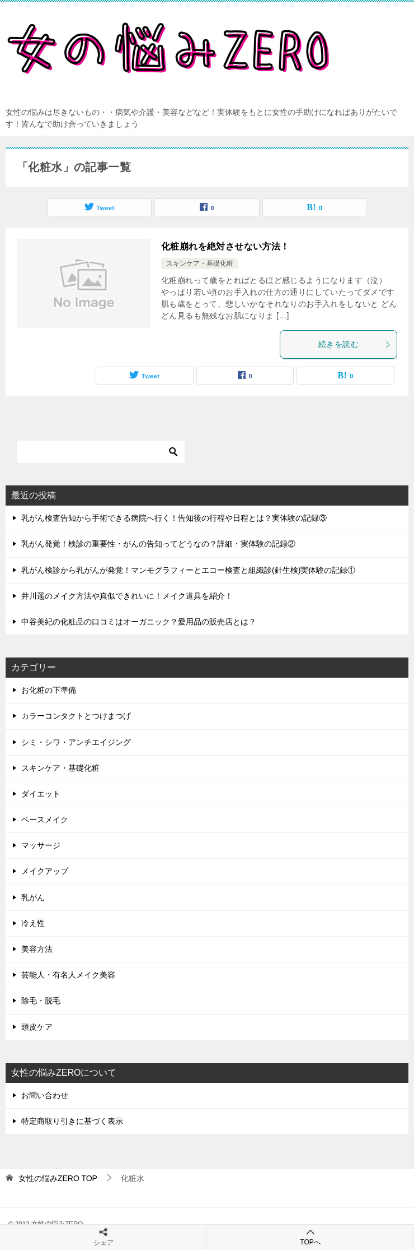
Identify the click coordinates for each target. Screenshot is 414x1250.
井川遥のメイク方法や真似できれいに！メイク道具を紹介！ (127, 595)
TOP (57, 1178)
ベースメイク (44, 819)
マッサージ (40, 845)
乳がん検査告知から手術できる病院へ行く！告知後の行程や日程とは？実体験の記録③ (174, 517)
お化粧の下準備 (48, 690)
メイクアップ (44, 871)
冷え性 (33, 923)
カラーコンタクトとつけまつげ (76, 715)
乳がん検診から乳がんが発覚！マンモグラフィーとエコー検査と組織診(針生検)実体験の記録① (188, 570)
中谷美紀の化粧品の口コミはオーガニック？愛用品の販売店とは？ (138, 621)
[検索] (101, 452)
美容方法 (37, 949)
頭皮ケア (37, 1026)
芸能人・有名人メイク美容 (68, 974)
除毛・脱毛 (40, 1000)
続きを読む (354, 344)
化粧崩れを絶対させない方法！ (225, 246)
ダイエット (40, 793)
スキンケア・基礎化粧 (199, 263)
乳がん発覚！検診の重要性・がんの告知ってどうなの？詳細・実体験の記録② (158, 543)
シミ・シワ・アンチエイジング (76, 742)
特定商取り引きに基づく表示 (72, 1121)
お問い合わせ (44, 1095)
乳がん (33, 897)
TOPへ (310, 1237)
